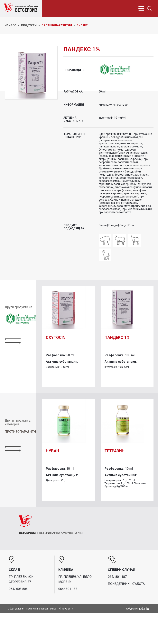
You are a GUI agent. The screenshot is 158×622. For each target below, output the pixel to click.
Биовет (82, 25)
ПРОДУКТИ (29, 25)
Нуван (52, 451)
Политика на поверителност (41, 608)
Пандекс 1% (117, 337)
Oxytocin (55, 337)
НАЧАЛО (10, 25)
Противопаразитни (57, 25)
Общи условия (16, 608)
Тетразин (115, 451)
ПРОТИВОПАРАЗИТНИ (21, 432)
